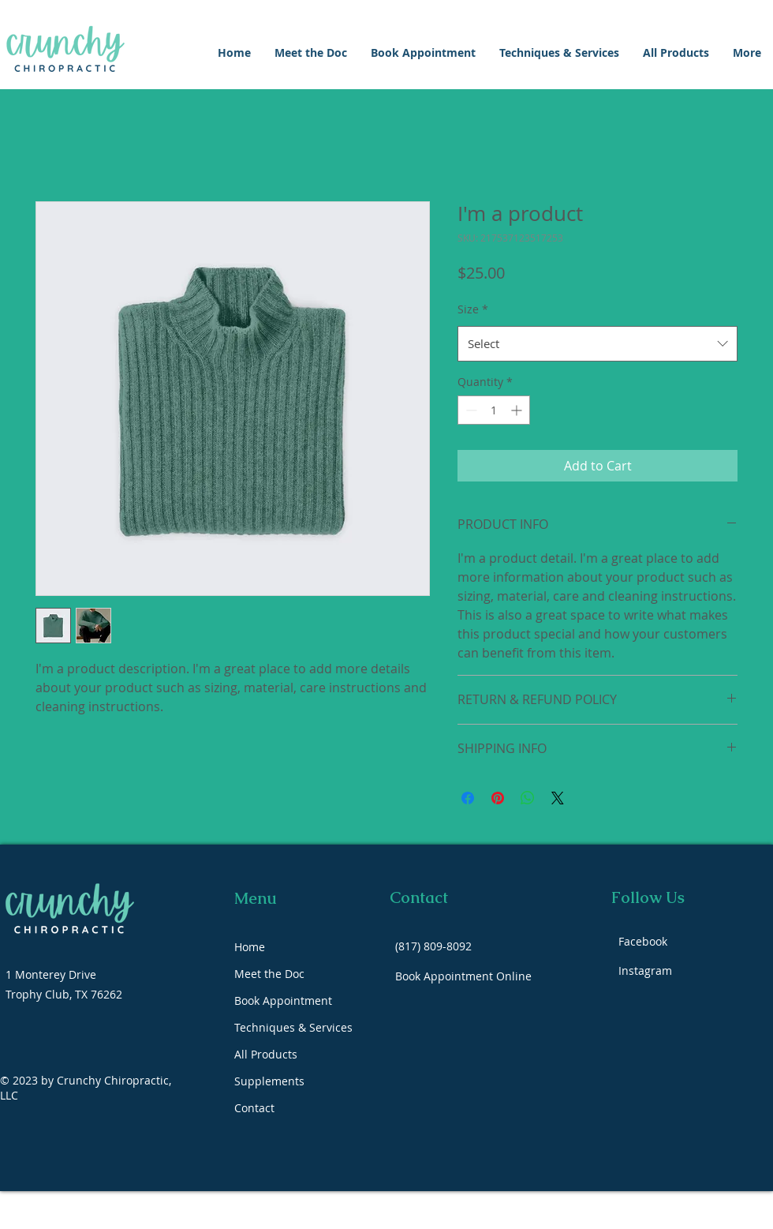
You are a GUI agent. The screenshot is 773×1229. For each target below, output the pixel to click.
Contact (254, 1107)
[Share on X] (557, 798)
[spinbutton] (494, 410)
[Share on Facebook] (467, 798)
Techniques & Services (293, 1027)
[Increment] (518, 410)
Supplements (269, 1081)
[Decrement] (470, 410)
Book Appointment (283, 1000)
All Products (265, 1054)
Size (472, 309)
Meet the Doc (269, 973)
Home (249, 946)
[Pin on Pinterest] (497, 798)
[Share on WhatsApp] (527, 798)
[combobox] (597, 344)
